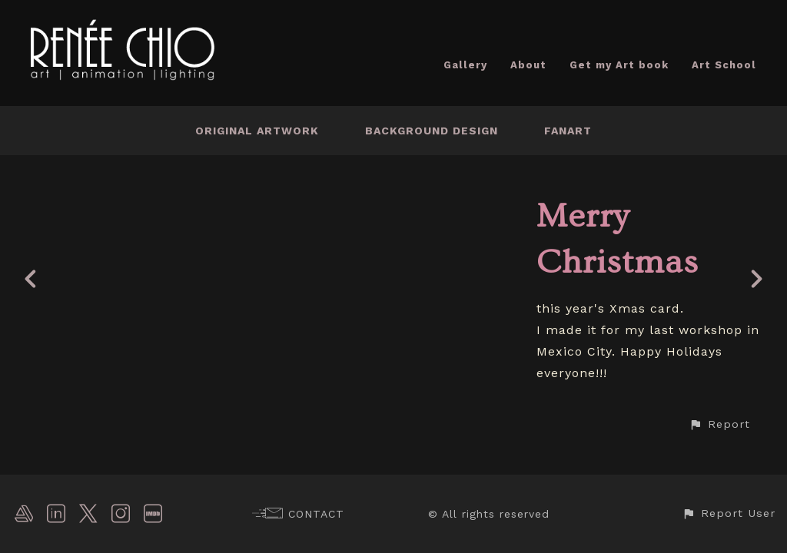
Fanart (568, 130)
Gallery (465, 65)
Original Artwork (257, 130)
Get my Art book (619, 65)
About (528, 65)
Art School (724, 65)
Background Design (431, 130)
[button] (719, 424)
